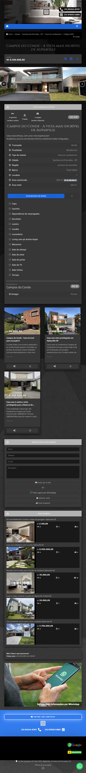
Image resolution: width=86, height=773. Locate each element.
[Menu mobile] (7, 26)
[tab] (19, 196)
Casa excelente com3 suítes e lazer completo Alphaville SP (29, 623)
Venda (17, 34)
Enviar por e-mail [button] (43, 484)
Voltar (76, 37)
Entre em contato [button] (43, 718)
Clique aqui (10, 657)
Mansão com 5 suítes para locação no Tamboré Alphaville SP (30, 572)
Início (9, 34)
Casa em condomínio (53, 34)
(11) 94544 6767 (72, 9)
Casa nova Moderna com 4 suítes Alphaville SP (25, 546)
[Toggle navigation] (77, 26)
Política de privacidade (43, 766)
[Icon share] (46, 11)
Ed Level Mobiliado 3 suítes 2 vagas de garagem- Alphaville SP (31, 521)
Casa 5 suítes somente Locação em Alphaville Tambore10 (28, 597)
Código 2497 (69, 34)
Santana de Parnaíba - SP (32, 34)
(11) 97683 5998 (72, 14)
